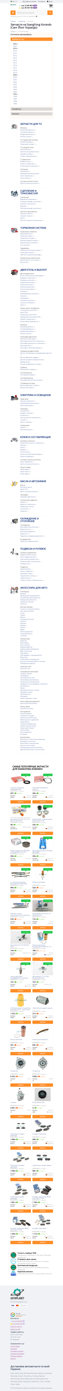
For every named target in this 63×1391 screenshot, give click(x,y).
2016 (15, 65)
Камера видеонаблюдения (29, 649)
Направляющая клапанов (29, 294)
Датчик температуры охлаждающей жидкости (36, 353)
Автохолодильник (26, 632)
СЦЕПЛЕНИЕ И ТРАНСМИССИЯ (29, 192)
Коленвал (23, 291)
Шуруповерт (24, 722)
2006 (15, 92)
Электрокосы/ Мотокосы (28, 718)
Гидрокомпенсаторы (27, 282)
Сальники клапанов (27, 300)
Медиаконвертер (26, 647)
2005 (15, 89)
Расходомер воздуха (27, 375)
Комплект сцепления (27, 204)
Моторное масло (26, 487)
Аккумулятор (24, 171)
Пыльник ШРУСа (26, 214)
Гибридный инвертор (27, 663)
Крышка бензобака (27, 388)
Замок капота (25, 471)
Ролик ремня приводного (29, 321)
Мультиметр (24, 643)
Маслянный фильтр (27, 130)
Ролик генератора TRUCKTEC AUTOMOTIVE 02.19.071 (20, 851)
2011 (15, 53)
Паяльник (23, 641)
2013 (15, 58)
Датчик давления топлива (29, 385)
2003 (15, 84)
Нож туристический (27, 611)
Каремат (23, 625)
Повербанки (24, 676)
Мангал (22, 617)
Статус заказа (15, 1346)
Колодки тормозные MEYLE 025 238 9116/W (41, 1197)
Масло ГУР (24, 489)
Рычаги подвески (26, 571)
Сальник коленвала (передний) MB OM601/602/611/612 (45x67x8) (17, 788)
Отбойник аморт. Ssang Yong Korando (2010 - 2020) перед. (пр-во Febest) (20, 1008)
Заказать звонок (16, 1326)
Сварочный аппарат (27, 728)
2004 (15, 87)
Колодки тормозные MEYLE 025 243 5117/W (19, 1229)
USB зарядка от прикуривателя (31, 655)
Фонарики (23, 696)
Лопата (22, 627)
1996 (15, 96)
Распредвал (24, 298)
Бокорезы (23, 734)
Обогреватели (25, 694)
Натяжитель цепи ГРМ (28, 315)
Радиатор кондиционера (29, 541)
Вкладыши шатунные (27, 280)
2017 (15, 68)
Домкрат (23, 594)
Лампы (22, 427)
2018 (15, 70)
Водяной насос (25, 161)
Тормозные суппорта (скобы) (30, 250)
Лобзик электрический (28, 726)
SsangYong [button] (17, 109)
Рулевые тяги (25, 564)
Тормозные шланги (27, 252)
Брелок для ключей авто (28, 703)
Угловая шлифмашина (28, 724)
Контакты (41, 1)
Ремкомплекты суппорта (29, 243)
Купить (21, 802)
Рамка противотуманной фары (31, 454)
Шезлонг (23, 623)
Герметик (23, 511)
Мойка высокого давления (29, 720)
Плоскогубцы (24, 730)
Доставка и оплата (29, 1)
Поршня (23, 296)
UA (12, 1)
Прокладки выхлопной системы (31, 380)
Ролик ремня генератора (29, 166)
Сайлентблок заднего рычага (42, 1008)
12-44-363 (26, 5)
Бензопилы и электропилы (29, 743)
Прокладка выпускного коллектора (32, 343)
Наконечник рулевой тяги (29, 152)
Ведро (22, 629)
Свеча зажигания (26, 405)
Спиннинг (23, 636)
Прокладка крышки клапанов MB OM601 (42, 851)
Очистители (24, 509)
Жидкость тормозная (27, 504)
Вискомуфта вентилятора (29, 527)
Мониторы (24, 657)
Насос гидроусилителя (28, 557)
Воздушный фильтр (27, 134)
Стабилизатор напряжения (29, 659)
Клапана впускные (26, 285)
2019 (15, 73)
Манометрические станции (29, 690)
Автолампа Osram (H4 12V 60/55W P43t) (41, 914)
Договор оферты (16, 1356)
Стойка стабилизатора (28, 156)
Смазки (23, 502)
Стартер (23, 420)
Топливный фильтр (27, 132)
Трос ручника (25, 245)
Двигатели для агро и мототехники (32, 749)
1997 (15, 99)
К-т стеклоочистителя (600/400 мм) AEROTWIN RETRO (18, 882)
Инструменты (24, 686)
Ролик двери (24, 474)
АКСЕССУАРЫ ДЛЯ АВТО (33, 587)
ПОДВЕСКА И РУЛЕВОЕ (33, 548)
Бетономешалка (26, 732)
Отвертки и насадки (27, 716)
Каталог (13, 1358)
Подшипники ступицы (28, 576)
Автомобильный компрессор (30, 598)
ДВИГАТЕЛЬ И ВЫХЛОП (33, 269)
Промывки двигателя (27, 497)
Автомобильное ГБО (27, 678)
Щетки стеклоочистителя (29, 183)
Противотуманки (26, 430)
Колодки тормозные (39, 1134)
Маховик (23, 206)
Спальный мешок (26, 634)
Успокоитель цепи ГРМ (28, 310)
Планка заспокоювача (40, 1039)
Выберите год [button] (18, 39)
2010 (15, 50)
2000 (15, 77)
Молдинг (23, 450)
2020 (15, 46)
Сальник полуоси (26, 216)
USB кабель (24, 653)
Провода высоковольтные (29, 173)
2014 (15, 60)
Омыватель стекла (27, 507)
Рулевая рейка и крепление (30, 561)
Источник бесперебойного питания (32, 661)
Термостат (24, 534)
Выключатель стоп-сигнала (29, 260)
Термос (22, 615)
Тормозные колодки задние (41, 1165)
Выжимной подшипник (28, 199)
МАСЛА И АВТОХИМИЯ (33, 481)
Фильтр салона (25, 137)
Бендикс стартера (26, 413)
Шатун (22, 305)
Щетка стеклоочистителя (29, 464)
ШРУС (22, 218)
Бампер (23, 445)
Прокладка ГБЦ (25, 345)
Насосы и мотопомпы (27, 745)
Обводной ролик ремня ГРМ (30, 317)
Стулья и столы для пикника (29, 609)
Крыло (22, 447)
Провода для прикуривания (29, 596)
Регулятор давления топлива (30, 364)
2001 (15, 79)
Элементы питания (26, 602)
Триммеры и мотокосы (28, 741)
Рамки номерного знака (28, 698)
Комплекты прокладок (28, 339)
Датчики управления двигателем (32, 360)
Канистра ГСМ (25, 668)
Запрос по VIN (15, 1329)
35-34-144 (26, 8)
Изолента (23, 604)
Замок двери (24, 469)
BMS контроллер (26, 651)
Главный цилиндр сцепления (30, 201)
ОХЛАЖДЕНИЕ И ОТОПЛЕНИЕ (29, 520)
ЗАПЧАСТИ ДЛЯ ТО (31, 123)
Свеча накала (25, 178)
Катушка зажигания (27, 401)
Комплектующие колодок (29, 240)
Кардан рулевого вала (28, 555)
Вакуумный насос (26, 234)
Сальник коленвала (27, 303)
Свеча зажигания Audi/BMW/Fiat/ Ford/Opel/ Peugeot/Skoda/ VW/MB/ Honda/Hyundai (19, 977)
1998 (15, 101)
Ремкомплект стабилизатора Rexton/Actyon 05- (42, 819)
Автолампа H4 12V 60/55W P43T (19, 945)
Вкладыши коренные (27, 278)
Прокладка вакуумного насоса (40, 788)
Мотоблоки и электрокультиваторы (32, 739)
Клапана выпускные (27, 287)
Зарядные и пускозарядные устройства (33, 684)
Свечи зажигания (26, 176)
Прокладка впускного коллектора (32, 341)
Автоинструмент (26, 714)
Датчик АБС (24, 262)
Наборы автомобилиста (28, 600)
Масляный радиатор (27, 531)
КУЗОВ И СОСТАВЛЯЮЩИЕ (35, 437)
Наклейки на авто (26, 692)
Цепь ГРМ (23, 312)
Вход (49, 1)
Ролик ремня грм (38, 1102)
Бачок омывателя (26, 462)
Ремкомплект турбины (28, 369)
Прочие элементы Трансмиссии (31, 220)
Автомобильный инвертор (29, 680)
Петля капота (25, 452)
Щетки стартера (26, 422)
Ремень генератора (27, 164)
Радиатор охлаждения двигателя (31, 536)
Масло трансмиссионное (29, 491)
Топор (22, 613)
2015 (15, 63)
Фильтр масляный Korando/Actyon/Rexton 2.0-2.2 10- (41, 945)
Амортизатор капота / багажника (31, 443)
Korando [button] (16, 114)
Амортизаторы (25, 149)
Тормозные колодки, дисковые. (17, 1134)
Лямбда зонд (24, 362)
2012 (15, 55)
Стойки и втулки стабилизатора (31, 580)
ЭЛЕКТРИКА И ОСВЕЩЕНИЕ (35, 395)
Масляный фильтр (26, 327)
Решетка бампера (26, 456)
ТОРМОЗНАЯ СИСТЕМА (33, 227)
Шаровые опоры (26, 154)
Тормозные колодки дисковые (17, 1166)
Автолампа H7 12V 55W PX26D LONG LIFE (40, 977)
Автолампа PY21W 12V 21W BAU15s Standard (19, 819)
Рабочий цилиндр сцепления (30, 208)
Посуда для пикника (27, 619)
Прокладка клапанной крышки (31, 348)
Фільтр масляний (16, 1039)
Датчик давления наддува (29, 357)
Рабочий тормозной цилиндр (30, 255)
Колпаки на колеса (26, 708)
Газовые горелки (26, 674)
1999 (15, 104)
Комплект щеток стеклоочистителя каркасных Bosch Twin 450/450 (20, 914)
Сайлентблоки (25, 578)
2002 (15, 82)
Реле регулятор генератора (30, 417)
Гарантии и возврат (17, 1354)
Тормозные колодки (27, 144)
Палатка (23, 621)
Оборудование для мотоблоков (31, 747)
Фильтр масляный (38, 882)
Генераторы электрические (29, 682)
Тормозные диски (26, 142)
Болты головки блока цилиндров (31, 276)
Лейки (22, 688)
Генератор (24, 415)
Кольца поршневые (27, 289)
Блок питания (25, 645)
